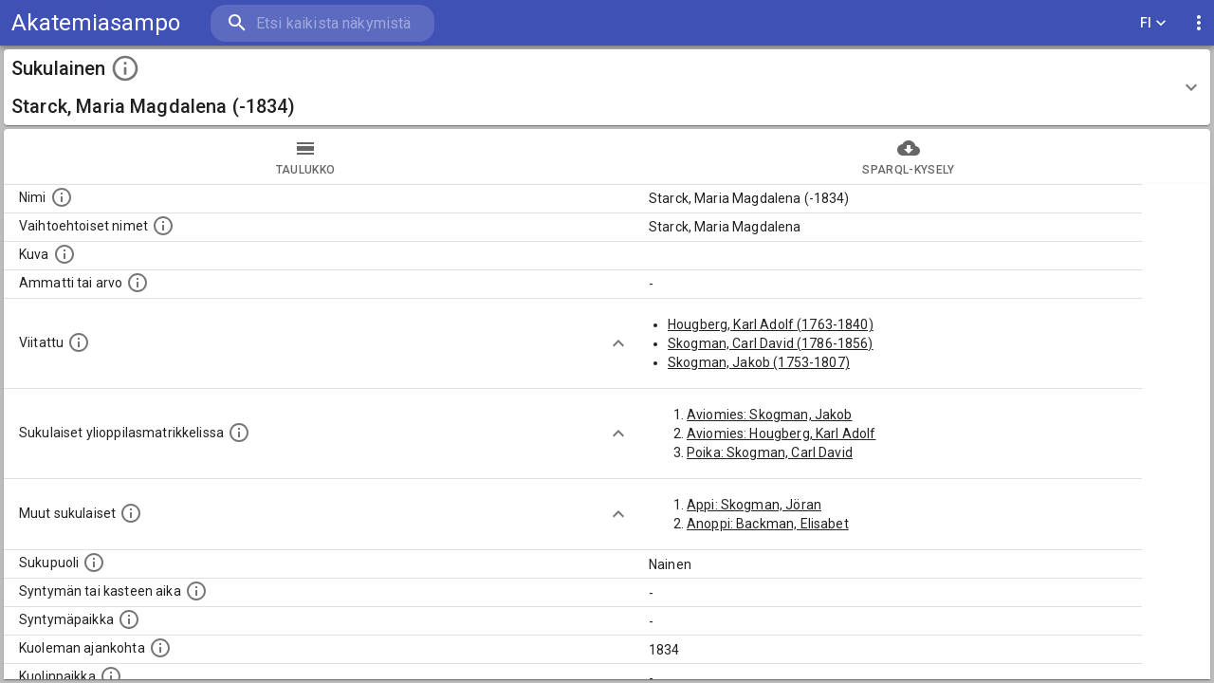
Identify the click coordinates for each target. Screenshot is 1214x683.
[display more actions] (1199, 23)
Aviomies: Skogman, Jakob (770, 414)
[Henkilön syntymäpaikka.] (129, 619)
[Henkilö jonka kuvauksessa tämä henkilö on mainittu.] (79, 342)
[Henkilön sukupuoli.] (94, 562)
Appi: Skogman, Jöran (754, 504)
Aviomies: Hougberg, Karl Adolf (781, 433)
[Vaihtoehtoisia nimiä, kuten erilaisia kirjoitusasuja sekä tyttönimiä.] (163, 226)
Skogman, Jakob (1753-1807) (759, 362)
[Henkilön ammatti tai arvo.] (137, 283)
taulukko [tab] (305, 156)
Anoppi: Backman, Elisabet (768, 523)
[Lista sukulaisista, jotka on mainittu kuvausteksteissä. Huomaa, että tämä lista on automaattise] (131, 513)
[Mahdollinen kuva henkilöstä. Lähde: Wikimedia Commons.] (64, 254)
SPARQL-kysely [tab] (908, 156)
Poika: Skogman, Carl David (770, 452)
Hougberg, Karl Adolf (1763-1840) (771, 324)
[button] (607, 87)
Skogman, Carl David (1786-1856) (771, 343)
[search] (322, 23)
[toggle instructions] (125, 68)
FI (1153, 23)
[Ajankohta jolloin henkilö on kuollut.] (160, 648)
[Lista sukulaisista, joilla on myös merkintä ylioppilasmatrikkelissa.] (239, 432)
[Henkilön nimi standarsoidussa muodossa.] (61, 197)
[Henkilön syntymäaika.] (196, 591)
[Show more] (618, 343)
